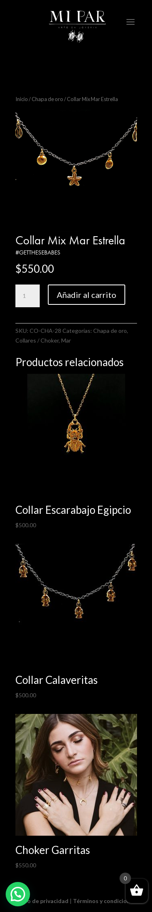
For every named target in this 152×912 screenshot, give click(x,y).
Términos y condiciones (104, 900)
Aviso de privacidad (42, 900)
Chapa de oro (47, 99)
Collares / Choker (37, 340)
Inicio (21, 99)
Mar (66, 340)
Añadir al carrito (86, 295)
